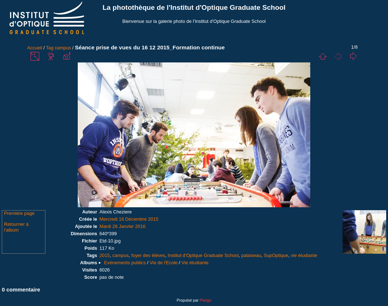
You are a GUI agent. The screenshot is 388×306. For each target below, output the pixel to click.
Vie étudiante (194, 262)
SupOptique (276, 255)
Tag (49, 47)
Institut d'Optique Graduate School (203, 255)
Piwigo (205, 300)
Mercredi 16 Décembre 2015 (129, 219)
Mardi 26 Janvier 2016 (123, 226)
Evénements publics (125, 262)
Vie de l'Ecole (164, 262)
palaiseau (251, 255)
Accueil (34, 47)
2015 (105, 255)
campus (63, 47)
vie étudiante (304, 255)
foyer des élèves (148, 255)
